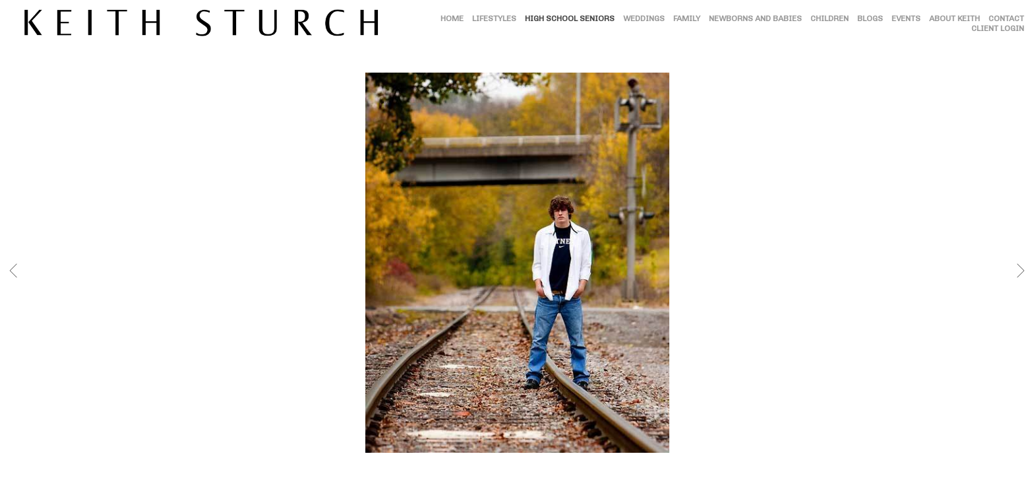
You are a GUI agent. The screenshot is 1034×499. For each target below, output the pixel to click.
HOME (452, 18)
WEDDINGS (644, 18)
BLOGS (870, 18)
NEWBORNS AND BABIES (755, 18)
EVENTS (906, 18)
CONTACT (1006, 18)
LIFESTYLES (494, 18)
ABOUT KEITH (954, 18)
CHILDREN (829, 18)
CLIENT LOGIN (997, 28)
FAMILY (686, 18)
